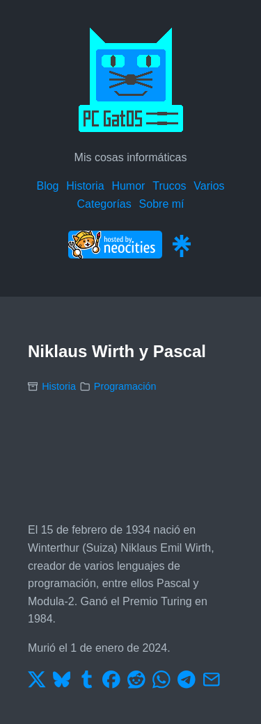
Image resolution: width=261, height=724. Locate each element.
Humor (128, 186)
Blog (47, 186)
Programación (125, 386)
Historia (85, 186)
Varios (208, 186)
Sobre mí (161, 204)
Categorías (104, 204)
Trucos (169, 186)
